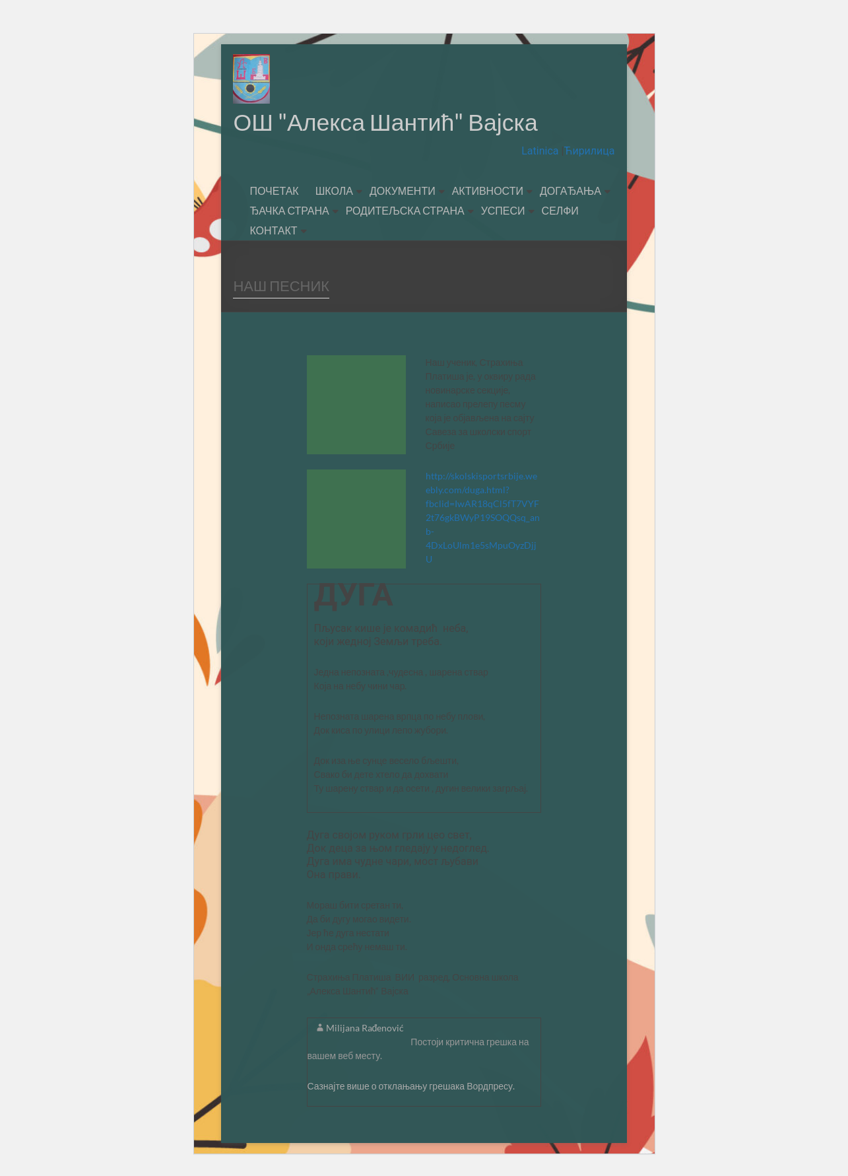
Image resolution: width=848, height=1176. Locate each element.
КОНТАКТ (273, 231)
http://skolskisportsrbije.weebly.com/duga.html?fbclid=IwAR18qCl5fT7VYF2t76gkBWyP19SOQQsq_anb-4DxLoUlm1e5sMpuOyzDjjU (483, 518)
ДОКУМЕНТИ (403, 191)
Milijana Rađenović (365, 1028)
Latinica (541, 151)
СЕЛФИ (560, 211)
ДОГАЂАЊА (570, 191)
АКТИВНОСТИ (487, 191)
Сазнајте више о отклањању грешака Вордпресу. (411, 1086)
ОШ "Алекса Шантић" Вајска (386, 122)
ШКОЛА (334, 191)
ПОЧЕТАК (273, 191)
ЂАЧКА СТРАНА (289, 211)
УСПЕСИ (503, 211)
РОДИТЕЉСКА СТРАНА (405, 211)
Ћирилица (589, 151)
